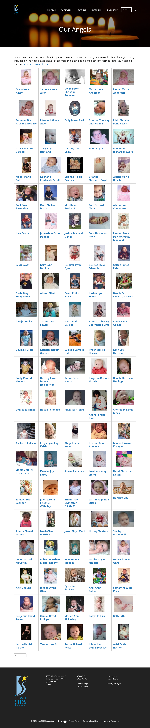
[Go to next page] (24, 655)
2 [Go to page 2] (21, 655)
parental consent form (35, 64)
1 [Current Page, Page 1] (18, 655)
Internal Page (82, 684)
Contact (49, 684)
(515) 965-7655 (52, 681)
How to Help (112, 676)
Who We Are (51, 10)
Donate (126, 10)
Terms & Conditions (91, 721)
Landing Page (82, 686)
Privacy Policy (74, 721)
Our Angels (81, 10)
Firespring (115, 721)
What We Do (66, 10)
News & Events (112, 10)
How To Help (96, 10)
